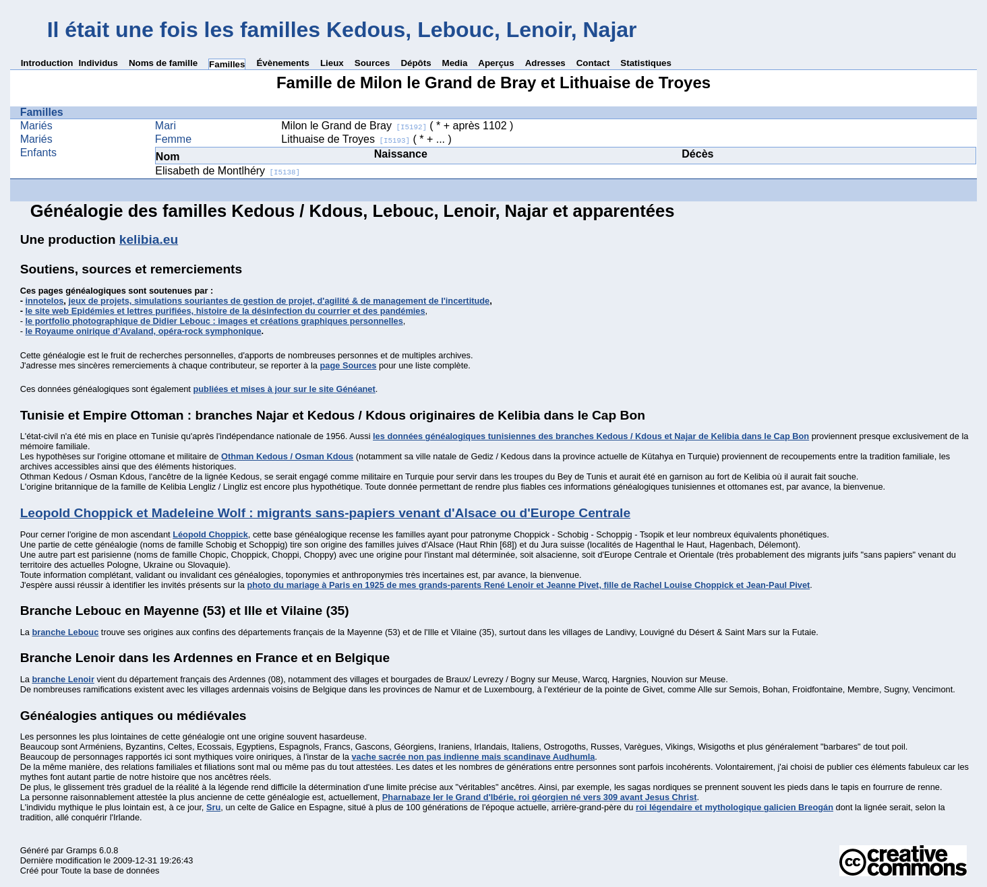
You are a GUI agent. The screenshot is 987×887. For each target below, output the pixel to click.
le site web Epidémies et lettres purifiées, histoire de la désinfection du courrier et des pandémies (225, 311)
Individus (98, 63)
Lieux (332, 63)
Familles (227, 64)
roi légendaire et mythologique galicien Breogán (734, 807)
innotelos (44, 301)
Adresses (545, 63)
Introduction (47, 63)
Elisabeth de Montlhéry (227, 170)
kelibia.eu (148, 239)
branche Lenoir (63, 679)
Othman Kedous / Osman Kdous (287, 456)
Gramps (81, 850)
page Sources (348, 365)
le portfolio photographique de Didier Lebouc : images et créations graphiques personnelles (213, 321)
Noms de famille (163, 63)
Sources (372, 63)
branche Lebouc (65, 632)
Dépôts (415, 63)
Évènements (282, 63)
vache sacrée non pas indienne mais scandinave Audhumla (473, 757)
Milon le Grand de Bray (354, 125)
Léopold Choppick (210, 534)
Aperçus (496, 63)
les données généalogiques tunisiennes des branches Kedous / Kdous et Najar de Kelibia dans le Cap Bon (591, 436)
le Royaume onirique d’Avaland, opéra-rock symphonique (143, 331)
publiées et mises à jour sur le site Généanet (284, 389)
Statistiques (645, 63)
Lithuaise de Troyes (345, 139)
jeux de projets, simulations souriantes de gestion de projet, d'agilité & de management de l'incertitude (278, 301)
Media (455, 63)
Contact (593, 63)
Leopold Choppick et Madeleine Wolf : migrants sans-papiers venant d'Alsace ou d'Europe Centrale (325, 513)
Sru (213, 807)
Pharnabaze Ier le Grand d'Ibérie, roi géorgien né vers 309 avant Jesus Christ (539, 797)
